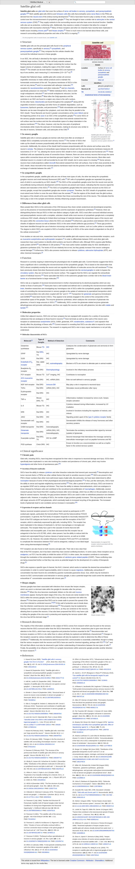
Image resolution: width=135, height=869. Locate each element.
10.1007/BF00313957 (33, 833)
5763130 (31, 747)
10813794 (80, 762)
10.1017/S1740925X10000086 (36, 713)
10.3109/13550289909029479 (102, 830)
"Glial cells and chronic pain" (86, 792)
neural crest (37, 17)
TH (82, 92)
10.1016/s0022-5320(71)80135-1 (86, 669)
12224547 (58, 841)
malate (108, 305)
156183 (57, 724)
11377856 (107, 746)
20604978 (56, 713)
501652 (79, 732)
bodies (74, 11)
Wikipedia (44, 860)
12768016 (31, 727)
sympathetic (90, 11)
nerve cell (67, 11)
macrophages (90, 489)
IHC (47, 347)
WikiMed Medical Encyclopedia (38, 2)
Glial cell (101, 80)
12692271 (106, 844)
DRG (41, 352)
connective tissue (42, 221)
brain (22, 288)
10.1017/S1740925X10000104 (36, 736)
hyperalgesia (25, 464)
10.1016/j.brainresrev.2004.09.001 (51, 664)
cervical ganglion (87, 270)
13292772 (52, 788)
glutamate (87, 294)
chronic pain (42, 31)
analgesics (24, 554)
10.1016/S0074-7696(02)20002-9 (37, 841)
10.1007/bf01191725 (33, 689)
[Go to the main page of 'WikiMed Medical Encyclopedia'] (38, 2)
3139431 (104, 680)
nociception (24, 481)
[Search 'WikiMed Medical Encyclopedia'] (88, 2)
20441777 (59, 678)
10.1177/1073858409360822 (90, 795)
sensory (82, 11)
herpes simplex (57, 31)
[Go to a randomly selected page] (49, 2)
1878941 (50, 833)
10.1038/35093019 (81, 786)
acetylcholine (45, 322)
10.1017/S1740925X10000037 (36, 758)
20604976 (56, 736)
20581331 (80, 797)
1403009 (50, 689)
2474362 (93, 718)
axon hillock (78, 113)
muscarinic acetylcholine (32, 239)
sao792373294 (103, 89)
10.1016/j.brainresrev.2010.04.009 (37, 678)
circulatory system (27, 273)
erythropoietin (50, 239)
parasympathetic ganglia (29, 51)
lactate (22, 308)
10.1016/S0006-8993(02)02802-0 (101, 775)
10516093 (40, 780)
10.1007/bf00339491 (33, 810)
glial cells (41, 11)
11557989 (97, 786)
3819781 (59, 769)
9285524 (94, 819)
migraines (79, 570)
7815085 (31, 700)
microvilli (52, 163)
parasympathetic (105, 11)
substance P (89, 322)
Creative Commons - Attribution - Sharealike (86, 860)
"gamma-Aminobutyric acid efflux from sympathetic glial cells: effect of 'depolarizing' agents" (93, 724)
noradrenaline (79, 322)
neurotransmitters (37, 88)
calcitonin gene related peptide (76, 557)
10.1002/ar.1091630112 (45, 744)
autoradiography (56, 363)
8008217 (93, 707)
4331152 (106, 669)
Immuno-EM (50, 384)
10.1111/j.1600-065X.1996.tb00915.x (87, 806)
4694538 (47, 797)
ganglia (23, 14)
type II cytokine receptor (97, 417)
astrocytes (100, 19)
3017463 (109, 795)
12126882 (80, 778)
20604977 (56, 758)
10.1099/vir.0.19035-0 (89, 844)
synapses (70, 190)
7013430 (31, 819)
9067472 (80, 696)
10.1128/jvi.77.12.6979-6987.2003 (37, 724)
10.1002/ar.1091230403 (34, 788)
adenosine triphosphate (94, 250)
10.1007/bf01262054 (52, 697)
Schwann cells (61, 14)
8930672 (109, 806)
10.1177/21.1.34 (31, 797)
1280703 (106, 729)
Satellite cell (53, 37)
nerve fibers (95, 14)
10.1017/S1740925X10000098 (85, 680)
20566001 (80, 683)
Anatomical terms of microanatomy (97, 95)
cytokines (81, 250)
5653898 (45, 852)
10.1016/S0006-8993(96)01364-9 (95, 694)
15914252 (31, 667)
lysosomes (24, 107)
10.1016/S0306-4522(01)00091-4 (86, 746)
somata (30, 149)
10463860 (80, 833)
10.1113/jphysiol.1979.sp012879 (86, 729)
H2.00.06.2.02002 (104, 92)
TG (43, 347)
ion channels (69, 88)
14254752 (50, 810)
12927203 (93, 855)
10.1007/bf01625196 (43, 769)
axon (43, 116)
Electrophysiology (52, 370)
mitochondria (40, 102)
